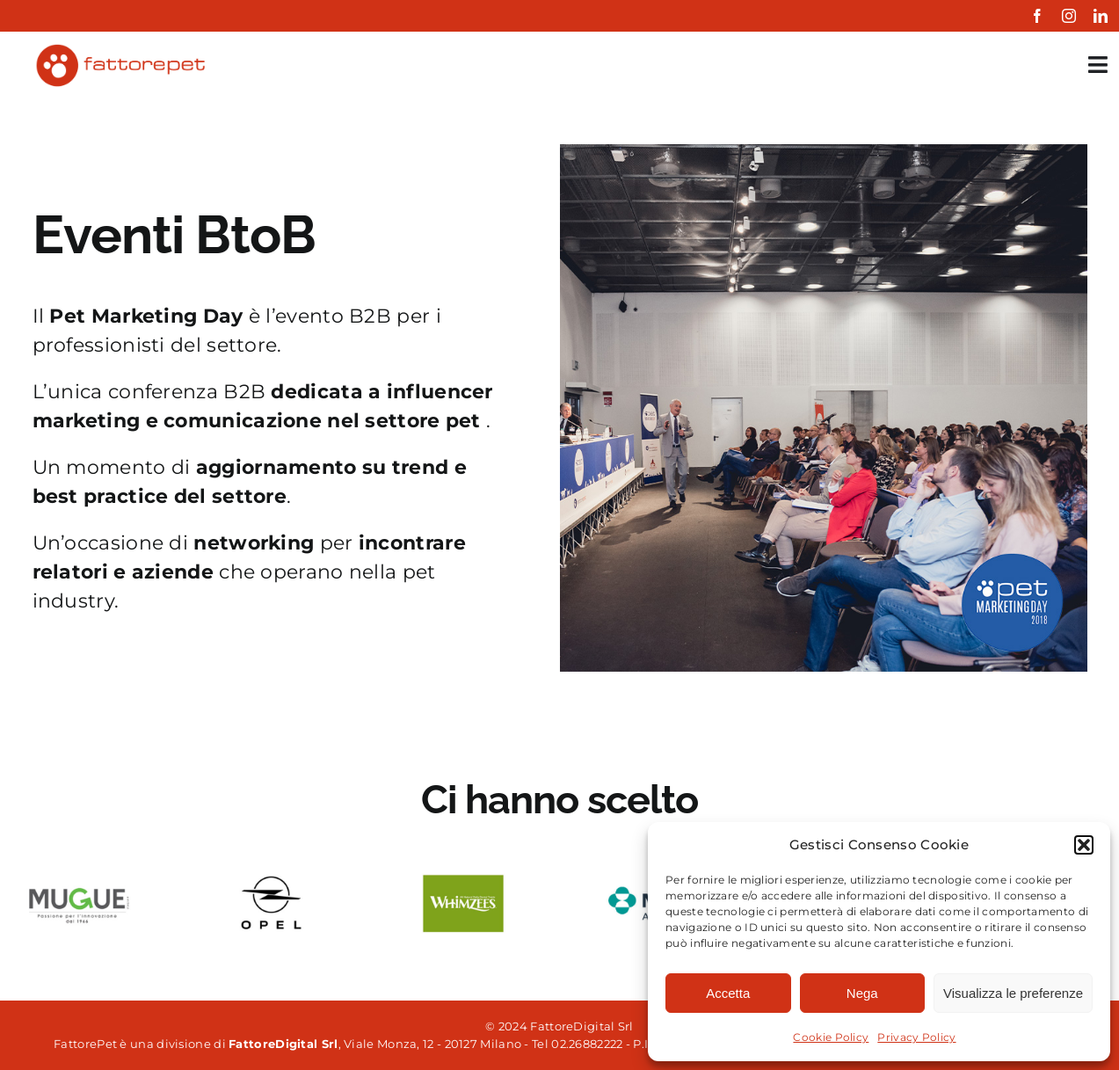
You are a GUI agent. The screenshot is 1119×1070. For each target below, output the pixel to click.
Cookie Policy (830, 1037)
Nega (862, 993)
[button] (1084, 845)
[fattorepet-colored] (119, 49)
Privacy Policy (916, 1037)
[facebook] (1037, 16)
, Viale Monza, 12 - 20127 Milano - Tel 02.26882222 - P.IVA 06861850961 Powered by (524, 1044)
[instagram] (1069, 16)
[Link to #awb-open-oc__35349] (1098, 65)
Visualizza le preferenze (1013, 993)
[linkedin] (1101, 16)
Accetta (728, 993)
